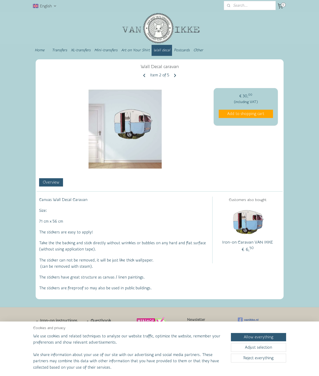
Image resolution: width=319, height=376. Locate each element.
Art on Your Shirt (135, 50)
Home (39, 50)
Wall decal (161, 50)
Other (198, 50)
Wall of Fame (100, 336)
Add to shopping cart (245, 114)
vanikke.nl (248, 320)
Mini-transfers (106, 50)
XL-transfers (81, 50)
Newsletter (50, 328)
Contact (47, 336)
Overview (51, 182)
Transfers (59, 50)
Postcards (182, 50)
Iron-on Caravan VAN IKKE (247, 242)
